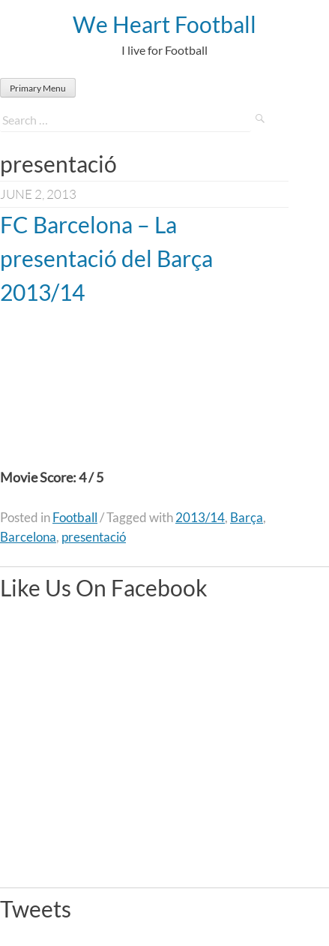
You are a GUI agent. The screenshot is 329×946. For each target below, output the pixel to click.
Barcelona (28, 537)
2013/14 (200, 517)
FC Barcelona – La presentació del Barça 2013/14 (106, 258)
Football (74, 517)
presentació (93, 537)
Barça (246, 517)
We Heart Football (164, 24)
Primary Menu (38, 88)
